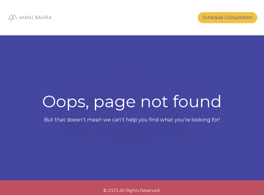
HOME (151, 17)
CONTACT (177, 17)
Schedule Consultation (227, 17)
